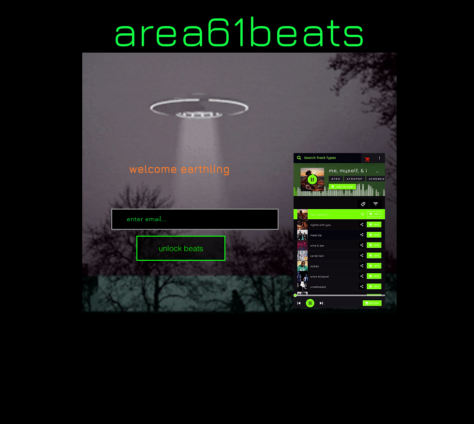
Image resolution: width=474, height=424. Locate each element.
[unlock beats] (180, 248)
